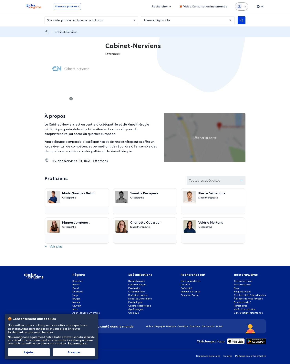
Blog (236, 288)
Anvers (76, 284)
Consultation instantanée (248, 312)
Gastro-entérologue (139, 305)
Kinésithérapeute (138, 295)
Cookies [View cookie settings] (227, 355)
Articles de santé (190, 291)
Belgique (160, 326)
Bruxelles (77, 280)
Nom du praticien (190, 280)
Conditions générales (208, 355)
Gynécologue (135, 309)
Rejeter (29, 352)
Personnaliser (78, 343)
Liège (75, 295)
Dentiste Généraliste (140, 298)
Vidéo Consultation (244, 309)
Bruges (76, 298)
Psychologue (135, 302)
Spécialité (186, 288)
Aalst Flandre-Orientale (86, 312)
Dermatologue (136, 280)
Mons (75, 309)
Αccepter (74, 352)
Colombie (182, 326)
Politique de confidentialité (250, 355)
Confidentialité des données (250, 295)
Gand (75, 288)
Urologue (133, 312)
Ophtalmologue (137, 284)
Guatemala (208, 326)
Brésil (219, 326)
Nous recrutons (242, 284)
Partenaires (240, 305)
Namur (76, 302)
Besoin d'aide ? (242, 302)
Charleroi (77, 291)
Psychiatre (134, 288)
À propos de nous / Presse (248, 298)
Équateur (195, 326)
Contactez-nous (243, 280)
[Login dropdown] (241, 6)
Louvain (76, 305)
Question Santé (190, 295)
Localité (185, 284)
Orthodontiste (136, 291)
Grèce (149, 326)
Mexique (171, 326)
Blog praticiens (242, 291)
